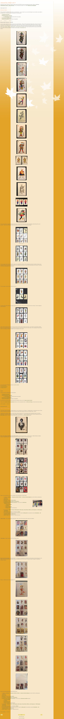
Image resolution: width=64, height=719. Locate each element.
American (7, 693)
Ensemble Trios (23, 27)
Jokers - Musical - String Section (10, 26)
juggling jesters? (4, 387)
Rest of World (17, 693)
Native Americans (9, 506)
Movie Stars (6, 499)
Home (21, 714)
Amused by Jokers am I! (8, 3)
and (14, 693)
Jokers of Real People (5, 408)
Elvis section (26, 415)
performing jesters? (4, 386)
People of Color (8, 507)
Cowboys (7, 505)
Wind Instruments (5, 15)
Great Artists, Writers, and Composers (30, 509)
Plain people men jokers (8, 511)
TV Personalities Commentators (13, 501)
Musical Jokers (3, 10)
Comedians (6, 501)
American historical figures (25, 693)
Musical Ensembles (5, 398)
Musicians (5, 500)
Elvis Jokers (2, 415)
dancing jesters (3, 385)
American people (9, 504)
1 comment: (8, 711)
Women (19, 511)
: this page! (10, 15)
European (11, 693)
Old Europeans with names (19, 509)
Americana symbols (24, 698)
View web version (21, 716)
